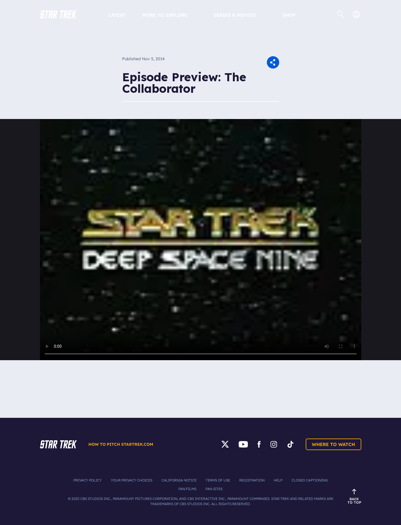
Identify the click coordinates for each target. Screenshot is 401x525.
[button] (58, 14)
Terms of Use (218, 480)
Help (278, 480)
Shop (288, 15)
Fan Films (187, 489)
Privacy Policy (87, 480)
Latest (117, 15)
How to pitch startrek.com (120, 444)
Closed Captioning (310, 480)
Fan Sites (214, 489)
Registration (252, 480)
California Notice (179, 480)
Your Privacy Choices (131, 480)
